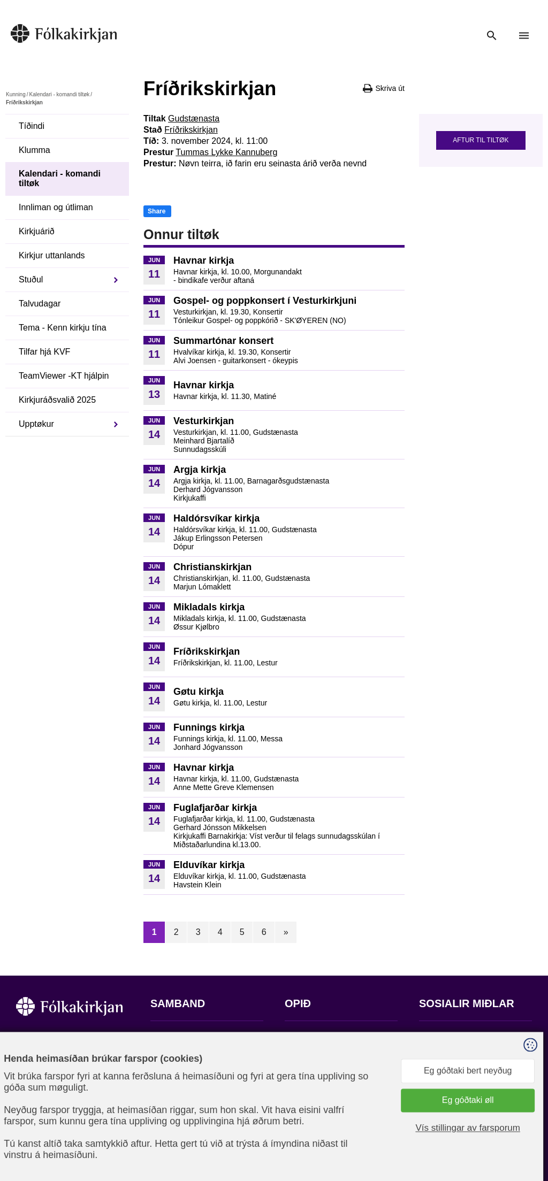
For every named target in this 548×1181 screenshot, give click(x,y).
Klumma (34, 150)
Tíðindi (31, 126)
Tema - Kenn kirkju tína (62, 327)
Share (156, 211)
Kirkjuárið (37, 231)
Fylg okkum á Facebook (464, 1036)
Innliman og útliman (56, 207)
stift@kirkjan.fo (178, 1110)
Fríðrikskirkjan (191, 129)
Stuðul (31, 279)
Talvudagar (39, 303)
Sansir (523, 1128)
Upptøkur (36, 423)
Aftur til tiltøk (480, 140)
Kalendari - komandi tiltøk (59, 94)
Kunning (16, 94)
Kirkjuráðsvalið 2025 (57, 399)
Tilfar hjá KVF (44, 351)
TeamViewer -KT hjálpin (64, 375)
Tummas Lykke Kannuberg (226, 152)
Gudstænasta (193, 118)
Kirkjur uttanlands (52, 255)
